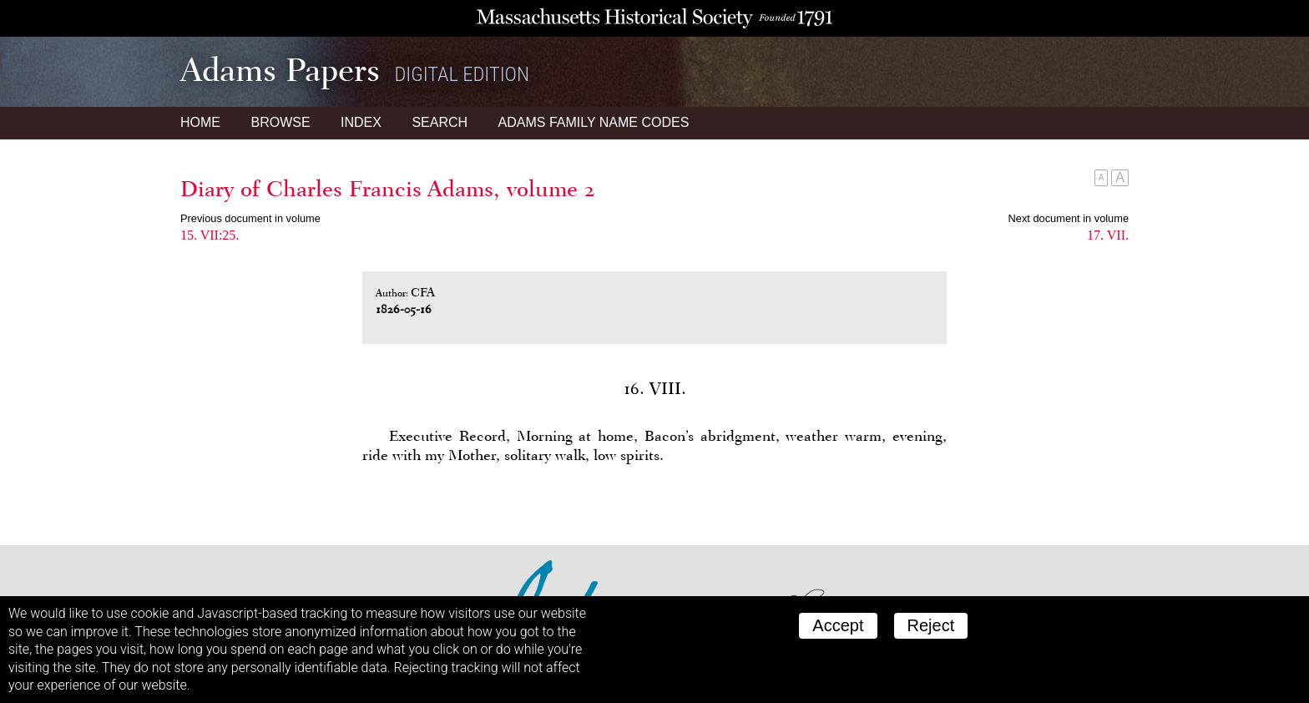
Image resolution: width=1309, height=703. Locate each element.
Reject (931, 625)
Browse (280, 122)
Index (361, 122)
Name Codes (594, 122)
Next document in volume (1068, 218)
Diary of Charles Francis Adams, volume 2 (387, 188)
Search (440, 122)
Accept (837, 625)
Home (200, 122)
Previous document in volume (250, 218)
